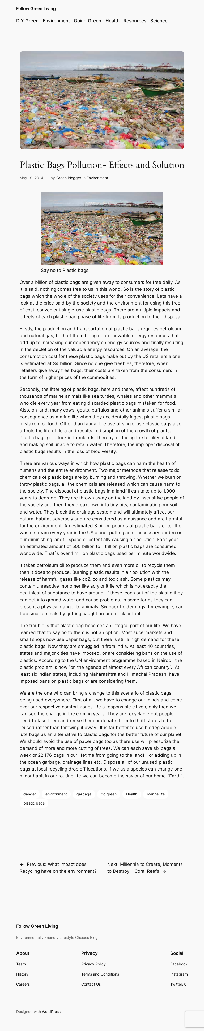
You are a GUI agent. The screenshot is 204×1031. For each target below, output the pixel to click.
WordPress (51, 1011)
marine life (156, 794)
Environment (97, 178)
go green (109, 794)
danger (29, 794)
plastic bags (34, 803)
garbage (83, 794)
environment (56, 794)
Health (131, 794)
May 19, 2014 (31, 178)
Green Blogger (68, 178)
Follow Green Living (36, 8)
